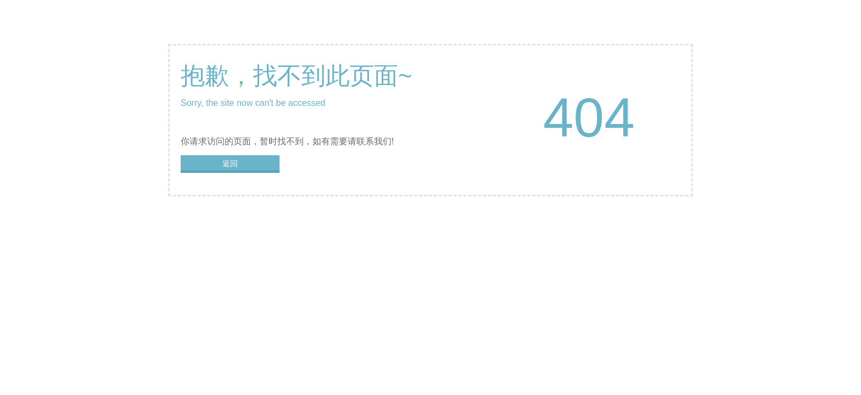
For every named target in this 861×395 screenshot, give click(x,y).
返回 (230, 163)
